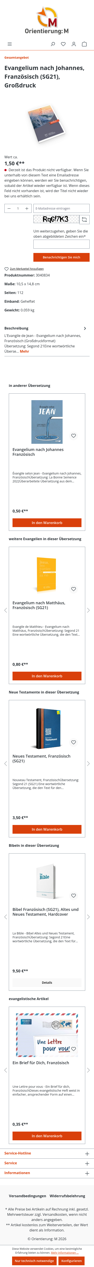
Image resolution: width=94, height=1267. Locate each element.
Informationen (17, 1172)
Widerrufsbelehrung (67, 1196)
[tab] (45, 339)
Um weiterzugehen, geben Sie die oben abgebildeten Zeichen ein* (60, 234)
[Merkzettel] (63, 44)
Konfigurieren (71, 1261)
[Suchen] (52, 44)
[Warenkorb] (84, 44)
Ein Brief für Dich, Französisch (41, 1062)
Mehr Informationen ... (65, 1253)
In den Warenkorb (47, 522)
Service (10, 1163)
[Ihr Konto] (74, 44)
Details (47, 982)
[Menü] (9, 44)
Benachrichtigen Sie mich (61, 257)
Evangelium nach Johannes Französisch (38, 452)
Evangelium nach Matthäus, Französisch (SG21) (39, 605)
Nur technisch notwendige (34, 1261)
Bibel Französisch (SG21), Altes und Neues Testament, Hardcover (46, 912)
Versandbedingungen (27, 1196)
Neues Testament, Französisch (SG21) (41, 758)
